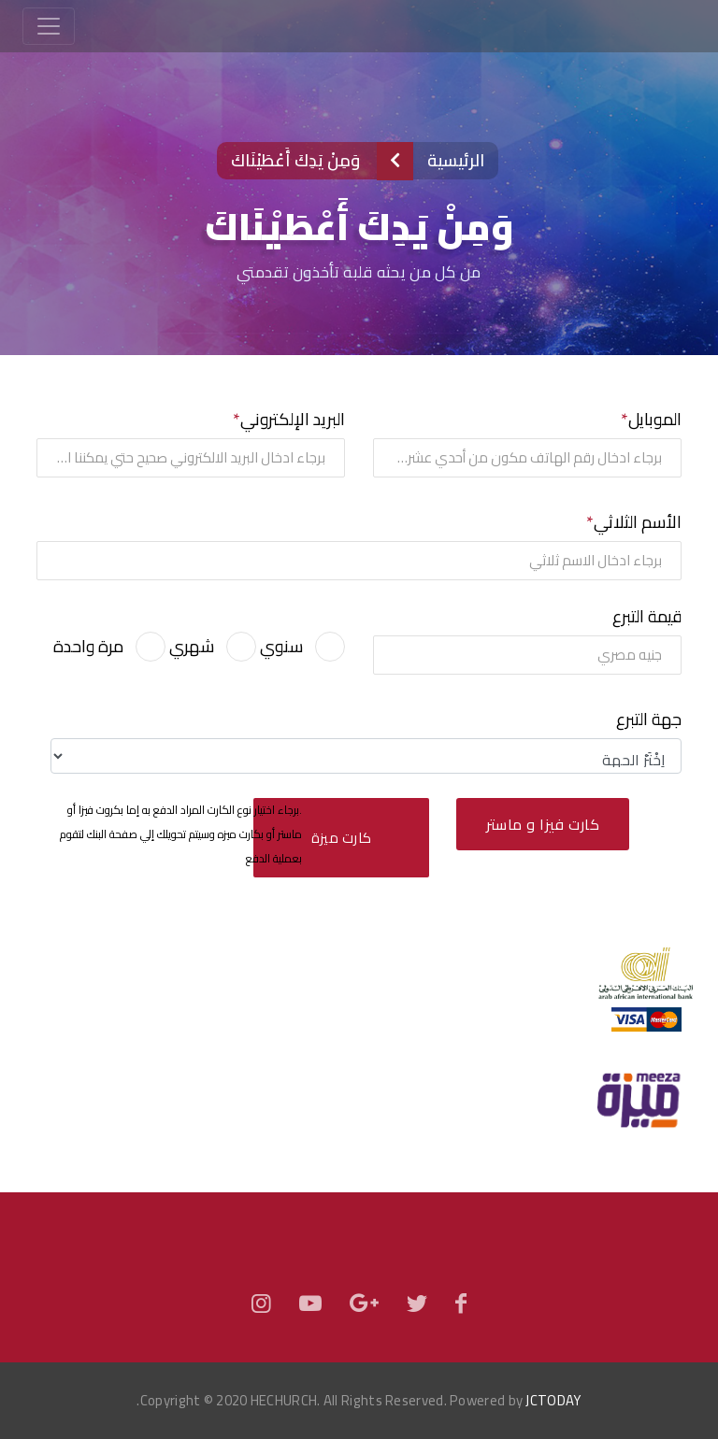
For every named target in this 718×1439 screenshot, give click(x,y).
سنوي (281, 646)
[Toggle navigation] (48, 26)
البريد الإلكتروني (292, 419)
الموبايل (655, 419)
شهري (191, 646)
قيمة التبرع (647, 617)
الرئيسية (455, 160)
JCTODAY (553, 1400)
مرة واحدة (88, 646)
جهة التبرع (649, 719)
